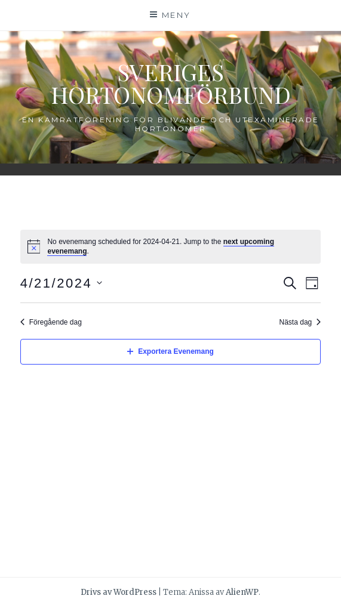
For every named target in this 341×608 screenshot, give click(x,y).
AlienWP (242, 592)
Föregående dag (51, 322)
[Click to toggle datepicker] (61, 283)
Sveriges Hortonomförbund (171, 83)
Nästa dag (300, 322)
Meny (176, 15)
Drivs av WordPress (118, 592)
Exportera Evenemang (170, 351)
